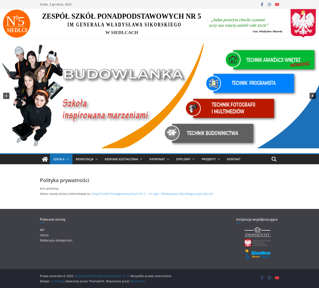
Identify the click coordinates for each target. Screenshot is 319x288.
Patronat (157, 159)
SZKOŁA (58, 159)
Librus (44, 235)
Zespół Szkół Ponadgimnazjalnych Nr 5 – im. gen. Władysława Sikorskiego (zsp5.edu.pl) (152, 194)
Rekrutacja (84, 159)
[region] (159, 95)
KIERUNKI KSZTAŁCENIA (121, 159)
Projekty (209, 159)
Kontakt (234, 159)
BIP (42, 230)
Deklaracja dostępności (56, 240)
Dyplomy (183, 159)
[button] (6, 96)
